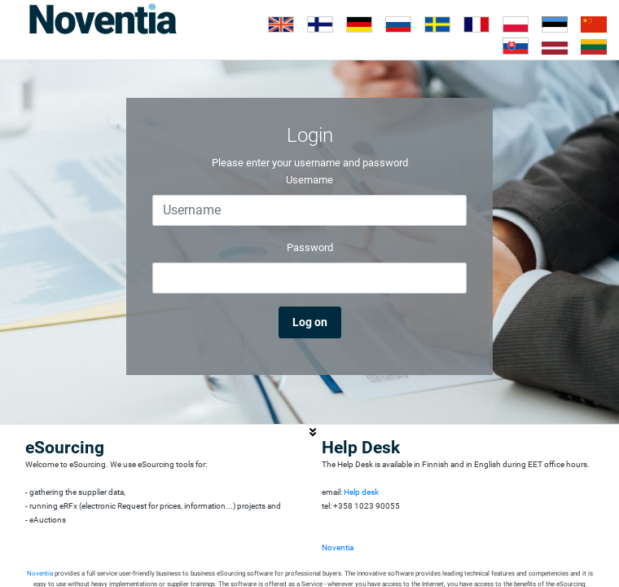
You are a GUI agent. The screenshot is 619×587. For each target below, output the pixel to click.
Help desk (361, 492)
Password (310, 247)
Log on (309, 322)
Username (309, 180)
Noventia (337, 547)
